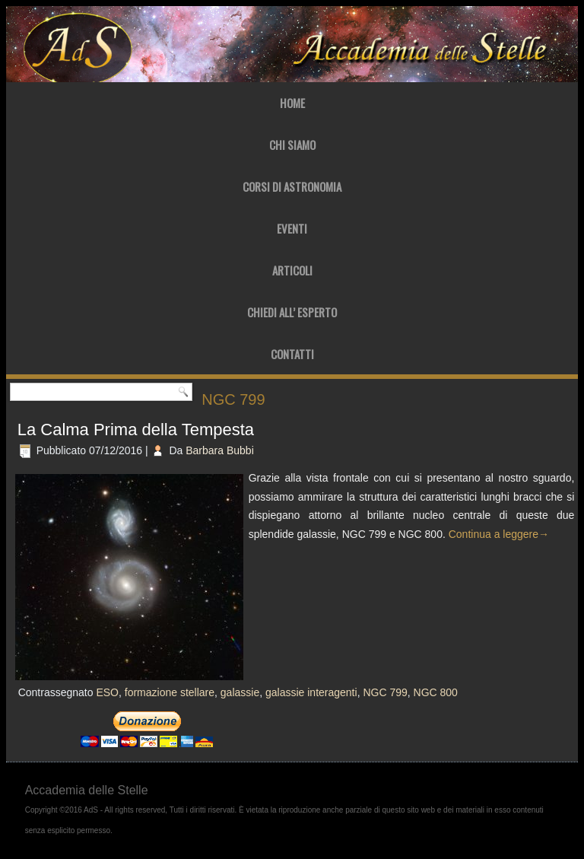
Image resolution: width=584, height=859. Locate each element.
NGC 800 (436, 692)
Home (292, 102)
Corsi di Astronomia (292, 186)
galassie (240, 692)
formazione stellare (169, 692)
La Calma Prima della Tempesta (135, 429)
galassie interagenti (311, 692)
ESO (107, 692)
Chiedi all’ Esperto (292, 312)
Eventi (292, 228)
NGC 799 (385, 692)
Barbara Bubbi (220, 450)
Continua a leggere (499, 534)
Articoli (292, 270)
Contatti (292, 353)
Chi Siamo (292, 144)
